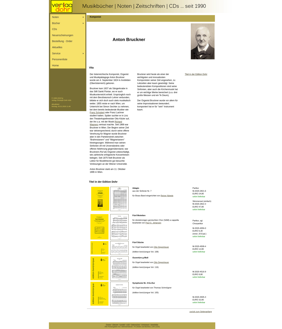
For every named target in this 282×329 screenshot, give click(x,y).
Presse (108, 324)
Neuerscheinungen (62, 35)
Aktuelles (57, 47)
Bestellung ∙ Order (62, 41)
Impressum (145, 324)
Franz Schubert (97, 112)
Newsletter (154, 324)
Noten (55, 17)
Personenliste (59, 59)
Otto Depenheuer (161, 247)
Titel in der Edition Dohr (196, 74)
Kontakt (122, 324)
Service (56, 53)
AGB (128, 324)
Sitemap (115, 324)
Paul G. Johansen (153, 223)
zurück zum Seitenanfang (201, 311)
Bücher (56, 23)
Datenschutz (135, 324)
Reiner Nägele (167, 196)
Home (55, 65)
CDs (54, 29)
